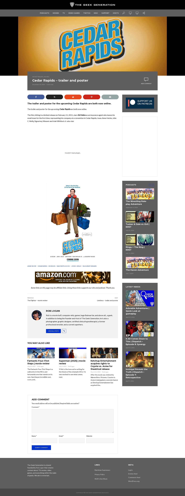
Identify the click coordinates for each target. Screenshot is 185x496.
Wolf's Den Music (101, 478)
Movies (56, 13)
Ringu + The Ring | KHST (136, 245)
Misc (96, 13)
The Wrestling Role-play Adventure (137, 202)
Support (105, 13)
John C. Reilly (76, 266)
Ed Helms (52, 266)
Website (89, 435)
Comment (36, 406)
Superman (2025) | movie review (71, 362)
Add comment (146, 83)
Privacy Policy (100, 474)
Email (61, 435)
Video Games (74, 13)
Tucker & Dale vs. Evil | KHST (136, 224)
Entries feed (132, 473)
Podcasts (44, 13)
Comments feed (134, 477)
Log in (130, 469)
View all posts (53, 331)
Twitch (86, 13)
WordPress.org (133, 480)
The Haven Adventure (136, 265)
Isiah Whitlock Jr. (63, 266)
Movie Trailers (37, 77)
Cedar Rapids (42, 266)
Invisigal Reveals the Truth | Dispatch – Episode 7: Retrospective (138, 361)
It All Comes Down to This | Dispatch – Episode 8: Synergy (138, 332)
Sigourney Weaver (90, 266)
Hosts (116, 13)
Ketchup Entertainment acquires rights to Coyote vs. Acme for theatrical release (104, 364)
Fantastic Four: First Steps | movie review (40, 362)
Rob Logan (40, 366)
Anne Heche (31, 266)
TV (64, 13)
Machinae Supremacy (102, 469)
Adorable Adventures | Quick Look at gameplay (137, 304)
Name (34, 435)
